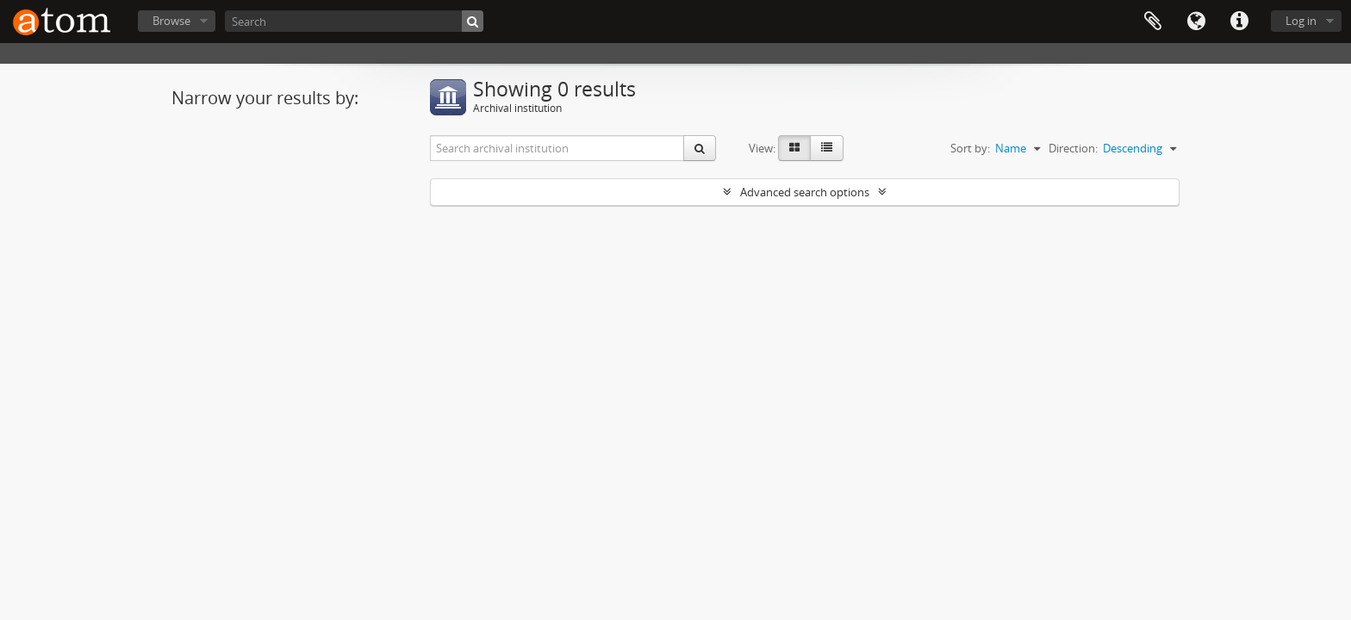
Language (1195, 21)
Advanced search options (804, 192)
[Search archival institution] (557, 148)
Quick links (1239, 21)
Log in (1301, 20)
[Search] (354, 21)
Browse (171, 20)
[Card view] (794, 148)
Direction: (1073, 148)
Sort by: (970, 148)
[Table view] (827, 148)
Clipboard (1152, 21)
